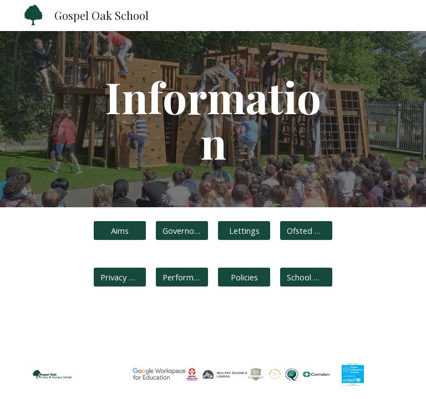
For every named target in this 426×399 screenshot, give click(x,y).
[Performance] (181, 276)
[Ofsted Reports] (306, 230)
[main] (212, 119)
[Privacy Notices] (119, 276)
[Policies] (244, 276)
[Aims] (119, 230)
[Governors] (181, 230)
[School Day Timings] (306, 276)
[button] (243, 231)
